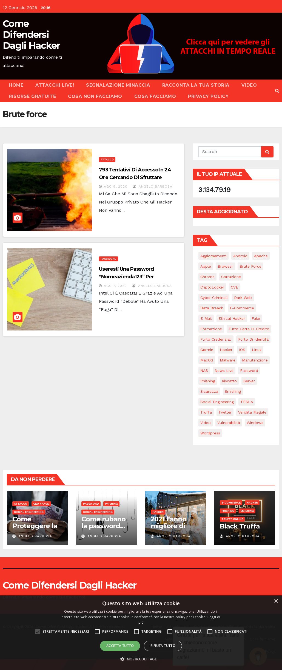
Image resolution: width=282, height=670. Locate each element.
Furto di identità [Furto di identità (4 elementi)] (253, 339)
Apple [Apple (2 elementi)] (205, 266)
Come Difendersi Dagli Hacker (31, 34)
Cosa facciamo (155, 96)
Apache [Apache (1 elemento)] (261, 256)
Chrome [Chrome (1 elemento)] (207, 277)
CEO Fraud (41, 503)
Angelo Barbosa (152, 186)
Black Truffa (240, 526)
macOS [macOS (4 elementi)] (206, 360)
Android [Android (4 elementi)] (240, 256)
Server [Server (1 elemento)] (249, 381)
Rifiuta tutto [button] (162, 645)
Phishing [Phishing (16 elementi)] (207, 381)
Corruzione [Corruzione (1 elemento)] (231, 277)
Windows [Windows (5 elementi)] (255, 422)
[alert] (141, 632)
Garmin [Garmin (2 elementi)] (206, 349)
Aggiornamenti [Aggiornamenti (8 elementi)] (213, 256)
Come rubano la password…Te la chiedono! (105, 526)
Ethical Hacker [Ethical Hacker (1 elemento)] (231, 318)
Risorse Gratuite (32, 96)
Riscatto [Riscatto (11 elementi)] (229, 381)
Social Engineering (29, 511)
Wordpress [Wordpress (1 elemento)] (210, 433)
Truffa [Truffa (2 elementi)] (206, 412)
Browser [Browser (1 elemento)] (225, 266)
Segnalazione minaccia (118, 85)
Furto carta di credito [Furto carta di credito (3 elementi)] (249, 329)
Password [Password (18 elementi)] (249, 370)
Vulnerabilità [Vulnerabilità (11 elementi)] (228, 422)
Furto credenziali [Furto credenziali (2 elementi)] (216, 339)
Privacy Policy (208, 96)
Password (108, 258)
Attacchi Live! (54, 85)
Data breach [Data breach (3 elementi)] (211, 308)
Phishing (111, 503)
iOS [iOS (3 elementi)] (242, 349)
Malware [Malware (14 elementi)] (227, 360)
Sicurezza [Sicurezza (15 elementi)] (209, 391)
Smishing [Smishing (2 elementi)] (233, 391)
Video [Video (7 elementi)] (205, 422)
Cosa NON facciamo (95, 96)
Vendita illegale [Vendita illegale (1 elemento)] (252, 412)
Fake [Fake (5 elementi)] (256, 318)
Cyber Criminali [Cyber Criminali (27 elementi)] (213, 297)
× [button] (276, 601)
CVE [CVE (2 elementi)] (234, 287)
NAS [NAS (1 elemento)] (204, 370)
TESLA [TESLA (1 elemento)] (246, 402)
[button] (277, 90)
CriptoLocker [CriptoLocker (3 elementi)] (212, 287)
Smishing (247, 510)
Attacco (107, 159)
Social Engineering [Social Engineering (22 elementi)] (217, 402)
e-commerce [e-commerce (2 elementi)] (242, 308)
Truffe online (232, 519)
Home (16, 85)
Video (249, 85)
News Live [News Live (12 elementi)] (224, 370)
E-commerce (231, 502)
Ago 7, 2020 (115, 286)
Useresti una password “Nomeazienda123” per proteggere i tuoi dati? (127, 276)
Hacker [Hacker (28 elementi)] (226, 349)
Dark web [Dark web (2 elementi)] (243, 297)
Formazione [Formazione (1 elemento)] (211, 329)
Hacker (158, 511)
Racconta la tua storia (195, 85)
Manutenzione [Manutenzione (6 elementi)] (255, 360)
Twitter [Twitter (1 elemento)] (225, 412)
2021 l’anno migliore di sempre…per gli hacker (171, 529)
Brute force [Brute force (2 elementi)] (250, 266)
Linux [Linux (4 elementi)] (256, 349)
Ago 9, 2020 (115, 186)
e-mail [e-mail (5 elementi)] (206, 318)
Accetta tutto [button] (120, 645)
